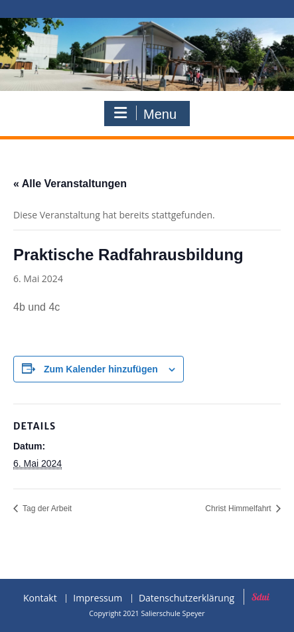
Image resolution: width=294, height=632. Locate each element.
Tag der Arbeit (46, 508)
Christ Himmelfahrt (239, 508)
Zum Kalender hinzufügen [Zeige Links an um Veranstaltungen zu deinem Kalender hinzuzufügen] (101, 369)
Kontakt (40, 598)
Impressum (97, 598)
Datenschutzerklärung (186, 598)
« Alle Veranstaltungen (70, 183)
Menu (145, 113)
